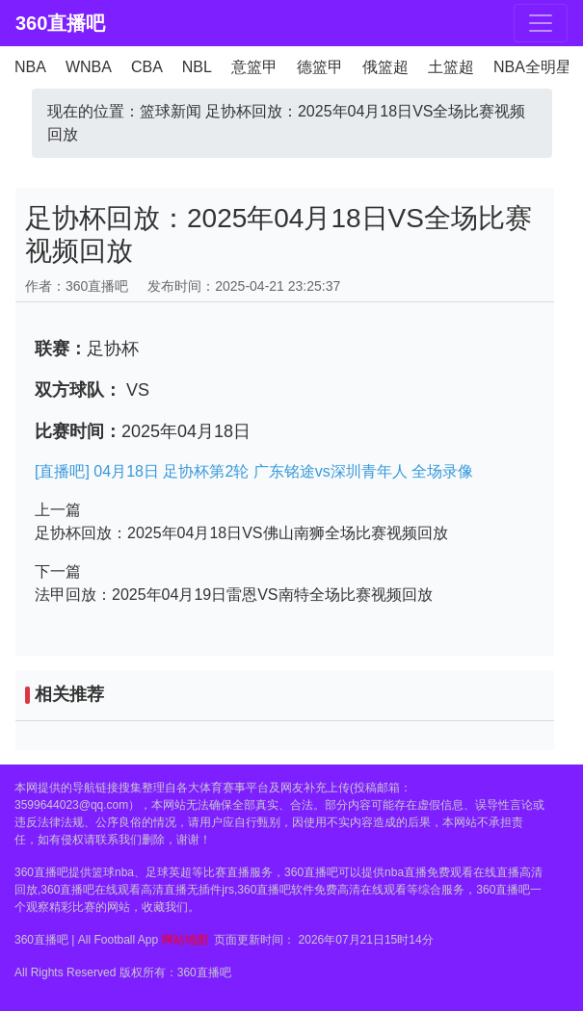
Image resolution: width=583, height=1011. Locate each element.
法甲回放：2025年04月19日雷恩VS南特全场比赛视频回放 (234, 594)
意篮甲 (254, 67)
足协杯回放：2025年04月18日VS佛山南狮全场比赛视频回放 (241, 533)
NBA (30, 67)
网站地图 (185, 939)
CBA (147, 67)
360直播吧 (60, 23)
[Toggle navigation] (541, 23)
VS (135, 390)
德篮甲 (320, 67)
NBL (197, 67)
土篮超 (451, 67)
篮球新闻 (170, 111)
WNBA (89, 67)
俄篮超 (385, 67)
